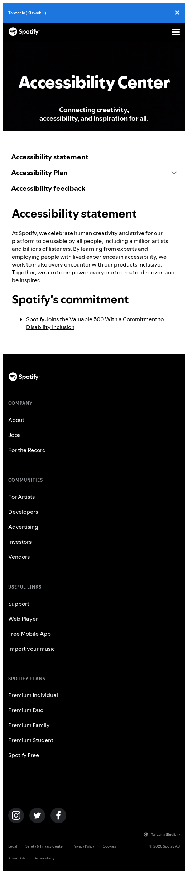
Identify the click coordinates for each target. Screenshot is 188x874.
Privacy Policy (83, 846)
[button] (94, 172)
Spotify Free (23, 755)
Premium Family (29, 725)
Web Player (23, 618)
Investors (20, 542)
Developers (23, 512)
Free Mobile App (29, 633)
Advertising (23, 527)
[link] (94, 157)
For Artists (21, 497)
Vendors (19, 557)
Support (18, 603)
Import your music (31, 648)
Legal (12, 846)
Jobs (14, 435)
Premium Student (30, 740)
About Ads (17, 858)
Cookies (109, 846)
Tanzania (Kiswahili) (27, 13)
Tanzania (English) (162, 834)
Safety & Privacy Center (44, 846)
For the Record (27, 450)
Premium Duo (25, 710)
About (16, 420)
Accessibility (44, 858)
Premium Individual (33, 695)
